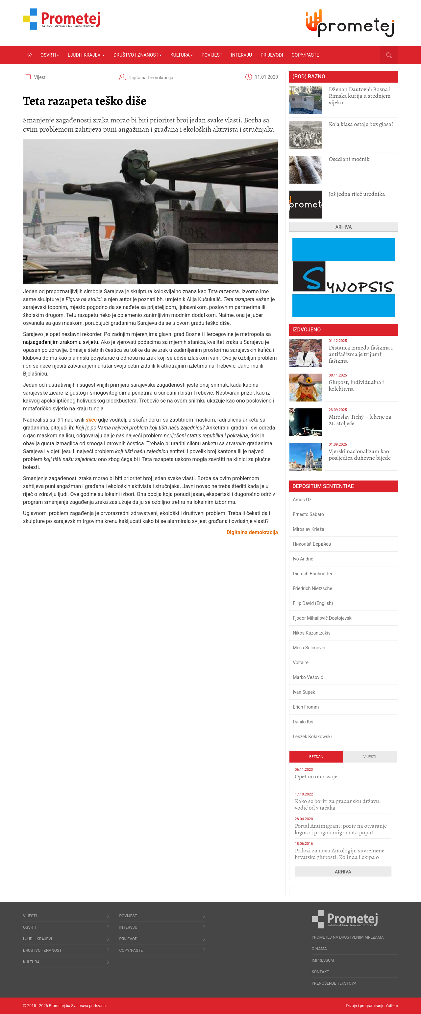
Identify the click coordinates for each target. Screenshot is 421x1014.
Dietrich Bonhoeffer (313, 573)
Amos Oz (302, 499)
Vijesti (40, 77)
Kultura (181, 55)
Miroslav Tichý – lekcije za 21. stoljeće (360, 420)
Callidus (391, 1005)
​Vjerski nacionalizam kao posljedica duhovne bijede (360, 454)
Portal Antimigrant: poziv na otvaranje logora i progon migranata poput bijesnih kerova (341, 832)
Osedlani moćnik (349, 159)
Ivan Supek (304, 692)
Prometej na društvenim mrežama (348, 937)
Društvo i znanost (137, 55)
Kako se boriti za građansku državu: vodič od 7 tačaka (338, 804)
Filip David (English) (313, 603)
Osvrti (49, 55)
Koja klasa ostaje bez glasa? (361, 124)
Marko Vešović (308, 677)
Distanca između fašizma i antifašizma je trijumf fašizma (361, 354)
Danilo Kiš (303, 721)
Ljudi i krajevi (86, 55)
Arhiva (343, 227)
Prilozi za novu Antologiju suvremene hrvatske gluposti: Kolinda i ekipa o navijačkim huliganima (339, 857)
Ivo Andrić (303, 558)
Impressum (323, 960)
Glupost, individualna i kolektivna (356, 385)
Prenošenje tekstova (334, 983)
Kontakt (320, 972)
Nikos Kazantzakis (312, 633)
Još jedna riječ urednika (357, 194)
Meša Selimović (309, 647)
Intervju (241, 55)
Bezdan (316, 757)
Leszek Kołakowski (312, 736)
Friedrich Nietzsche (312, 588)
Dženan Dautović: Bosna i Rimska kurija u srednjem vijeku (359, 95)
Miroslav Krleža (308, 529)
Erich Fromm (306, 707)
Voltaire (301, 662)
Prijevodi (271, 55)
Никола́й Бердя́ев (312, 544)
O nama (319, 949)
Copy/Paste (305, 55)
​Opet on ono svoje (316, 776)
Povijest (212, 55)
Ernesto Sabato (308, 514)
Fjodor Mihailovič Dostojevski (323, 618)
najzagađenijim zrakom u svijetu (60, 342)
